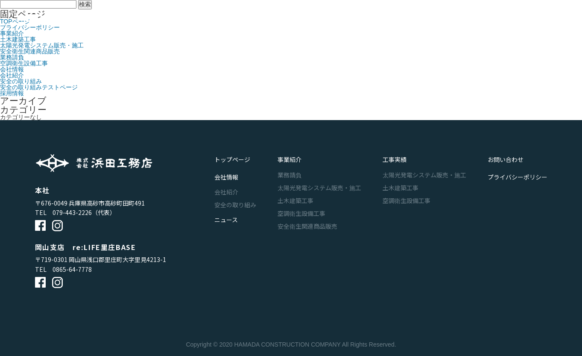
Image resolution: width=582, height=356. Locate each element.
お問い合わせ (449, 19)
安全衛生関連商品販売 (30, 51)
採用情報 (12, 93)
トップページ (232, 157)
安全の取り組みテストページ (39, 87)
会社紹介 (12, 75)
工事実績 (320, 19)
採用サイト (526, 19)
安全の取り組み (21, 81)
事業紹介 (279, 19)
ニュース (402, 19)
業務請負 (12, 57)
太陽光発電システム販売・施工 (42, 45)
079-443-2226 (72, 212)
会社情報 (361, 19)
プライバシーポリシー (517, 170)
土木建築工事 (18, 39)
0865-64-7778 (72, 269)
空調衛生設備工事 (24, 63)
